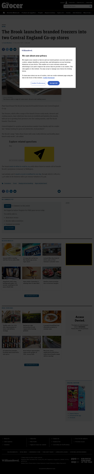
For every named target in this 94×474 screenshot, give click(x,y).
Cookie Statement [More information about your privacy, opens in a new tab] (49, 78)
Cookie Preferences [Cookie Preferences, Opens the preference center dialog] (38, 83)
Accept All (53, 83)
